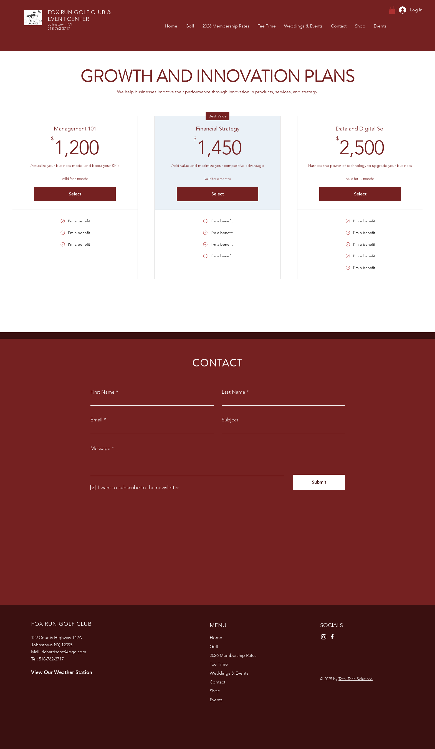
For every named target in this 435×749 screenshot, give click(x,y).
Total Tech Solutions (355, 678)
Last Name (233, 391)
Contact (217, 682)
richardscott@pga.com (64, 651)
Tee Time (219, 664)
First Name (102, 391)
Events (216, 699)
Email (96, 419)
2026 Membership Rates (233, 655)
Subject (230, 419)
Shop (215, 690)
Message (100, 448)
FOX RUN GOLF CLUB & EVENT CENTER (79, 15)
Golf (214, 646)
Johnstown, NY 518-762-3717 (60, 26)
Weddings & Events (229, 673)
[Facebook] (332, 636)
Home (216, 637)
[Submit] (319, 482)
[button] (392, 10)
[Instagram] (323, 636)
